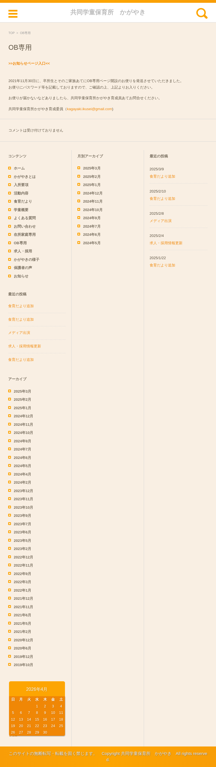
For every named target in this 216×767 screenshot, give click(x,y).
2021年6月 (22, 615)
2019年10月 (23, 665)
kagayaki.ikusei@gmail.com (89, 109)
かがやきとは (25, 177)
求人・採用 (23, 251)
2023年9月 (22, 515)
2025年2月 (22, 399)
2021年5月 (22, 623)
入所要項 (21, 185)
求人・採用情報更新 (24, 346)
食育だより (23, 201)
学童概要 (21, 210)
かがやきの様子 (26, 259)
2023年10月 (23, 507)
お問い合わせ (25, 226)
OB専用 (20, 243)
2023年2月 (22, 549)
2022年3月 (22, 582)
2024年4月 (22, 474)
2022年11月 (23, 565)
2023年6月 (22, 532)
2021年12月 (23, 598)
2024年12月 (23, 416)
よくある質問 (25, 218)
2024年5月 (22, 466)
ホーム (19, 168)
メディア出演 (19, 333)
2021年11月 (23, 607)
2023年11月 (23, 499)
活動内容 (21, 193)
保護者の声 (23, 268)
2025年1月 (22, 408)
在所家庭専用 (25, 234)
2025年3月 (22, 391)
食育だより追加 (21, 306)
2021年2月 (22, 632)
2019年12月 (23, 657)
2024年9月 (22, 441)
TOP (11, 33)
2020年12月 (23, 640)
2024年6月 (22, 458)
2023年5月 (22, 541)
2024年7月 (22, 449)
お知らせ (21, 276)
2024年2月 (22, 482)
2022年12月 (23, 557)
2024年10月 (23, 433)
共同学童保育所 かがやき (108, 12)
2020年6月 (22, 648)
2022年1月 (22, 590)
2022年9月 (22, 574)
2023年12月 (23, 491)
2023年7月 (22, 524)
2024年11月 (23, 424)
